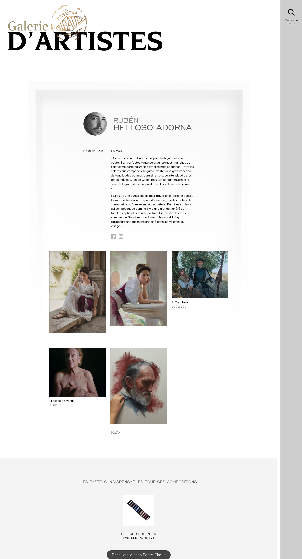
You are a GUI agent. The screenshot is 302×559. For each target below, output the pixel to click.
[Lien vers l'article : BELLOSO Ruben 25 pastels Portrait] (139, 517)
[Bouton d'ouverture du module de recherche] (291, 18)
